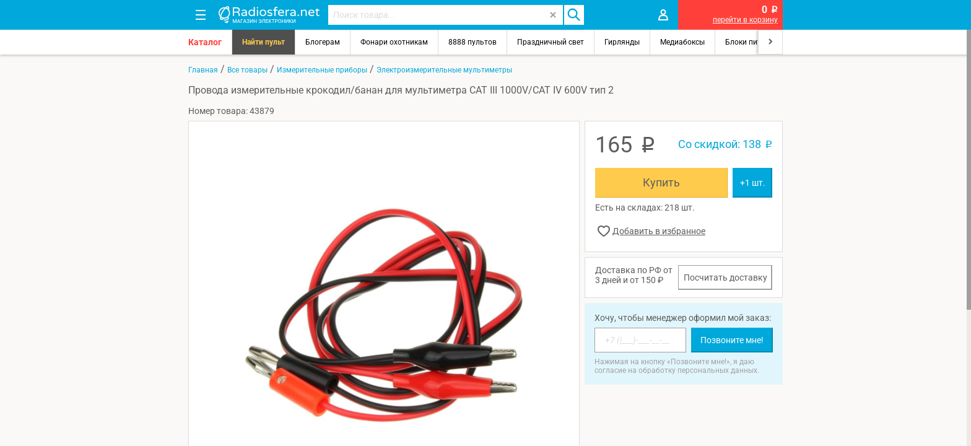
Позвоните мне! (732, 340)
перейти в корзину (745, 19)
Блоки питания (751, 42)
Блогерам (322, 42)
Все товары (247, 70)
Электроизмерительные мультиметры (444, 70)
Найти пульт (263, 42)
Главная (203, 70)
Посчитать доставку (725, 277)
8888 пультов (472, 42)
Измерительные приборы (322, 70)
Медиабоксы (682, 42)
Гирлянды (622, 42)
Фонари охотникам (394, 42)
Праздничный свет (550, 42)
